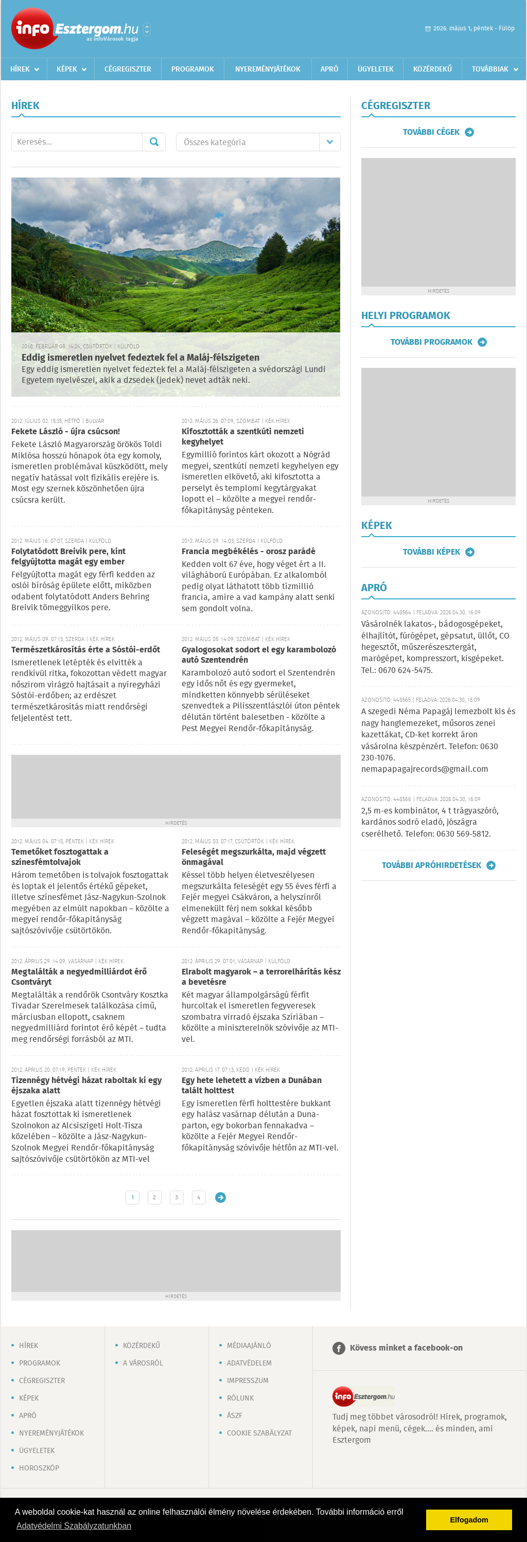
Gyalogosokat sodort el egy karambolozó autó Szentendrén (259, 655)
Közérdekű (432, 69)
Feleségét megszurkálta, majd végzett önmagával (254, 857)
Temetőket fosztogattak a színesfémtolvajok (60, 857)
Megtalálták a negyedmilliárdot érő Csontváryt (79, 977)
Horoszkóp (39, 1468)
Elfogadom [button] (469, 1520)
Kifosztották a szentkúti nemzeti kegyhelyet (243, 437)
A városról (143, 1363)
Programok (192, 69)
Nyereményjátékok (268, 69)
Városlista (147, 29)
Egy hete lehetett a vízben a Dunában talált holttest (252, 1085)
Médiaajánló (249, 1346)
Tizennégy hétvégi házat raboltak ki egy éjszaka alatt (86, 1085)
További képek (431, 552)
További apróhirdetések (431, 865)
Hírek (20, 69)
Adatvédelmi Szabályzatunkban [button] (73, 1525)
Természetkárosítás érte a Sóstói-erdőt (85, 650)
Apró (330, 69)
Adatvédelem (249, 1363)
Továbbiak (490, 69)
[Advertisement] (176, 786)
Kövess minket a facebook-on (406, 1348)
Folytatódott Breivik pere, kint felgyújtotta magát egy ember (68, 557)
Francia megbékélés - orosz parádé (248, 551)
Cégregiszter (127, 69)
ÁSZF (234, 1416)
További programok (431, 342)
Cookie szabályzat (259, 1433)
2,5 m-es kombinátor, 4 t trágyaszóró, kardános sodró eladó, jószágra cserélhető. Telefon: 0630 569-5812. (430, 823)
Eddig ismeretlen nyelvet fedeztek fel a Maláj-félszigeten (140, 358)
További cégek (431, 132)
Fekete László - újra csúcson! (65, 432)
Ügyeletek (376, 69)
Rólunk (240, 1398)
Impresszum (248, 1381)
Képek (67, 69)
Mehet (154, 142)
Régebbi (220, 1197)
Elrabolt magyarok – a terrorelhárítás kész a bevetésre (261, 977)
